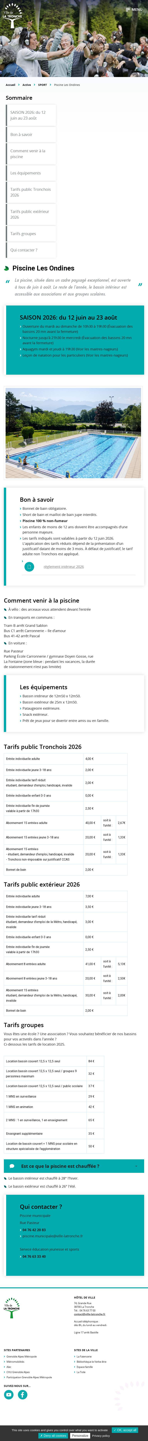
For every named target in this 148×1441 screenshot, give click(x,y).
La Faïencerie (84, 1356)
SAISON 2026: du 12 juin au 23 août (27, 115)
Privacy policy (101, 1435)
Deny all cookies (53, 1435)
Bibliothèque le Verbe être (91, 1361)
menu (134, 9)
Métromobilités (15, 1361)
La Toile (81, 1372)
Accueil (10, 84)
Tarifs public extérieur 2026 (29, 214)
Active (27, 84)
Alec (9, 1367)
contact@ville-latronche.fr (89, 1314)
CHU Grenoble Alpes (18, 1372)
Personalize (80, 1435)
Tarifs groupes (23, 233)
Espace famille (85, 1367)
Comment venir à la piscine (27, 153)
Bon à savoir (21, 134)
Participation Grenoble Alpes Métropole (29, 1377)
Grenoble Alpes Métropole (22, 1356)
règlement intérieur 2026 (64, 566)
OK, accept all (125, 1430)
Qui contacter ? (23, 250)
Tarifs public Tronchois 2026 (30, 192)
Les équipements (25, 173)
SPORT (42, 84)
